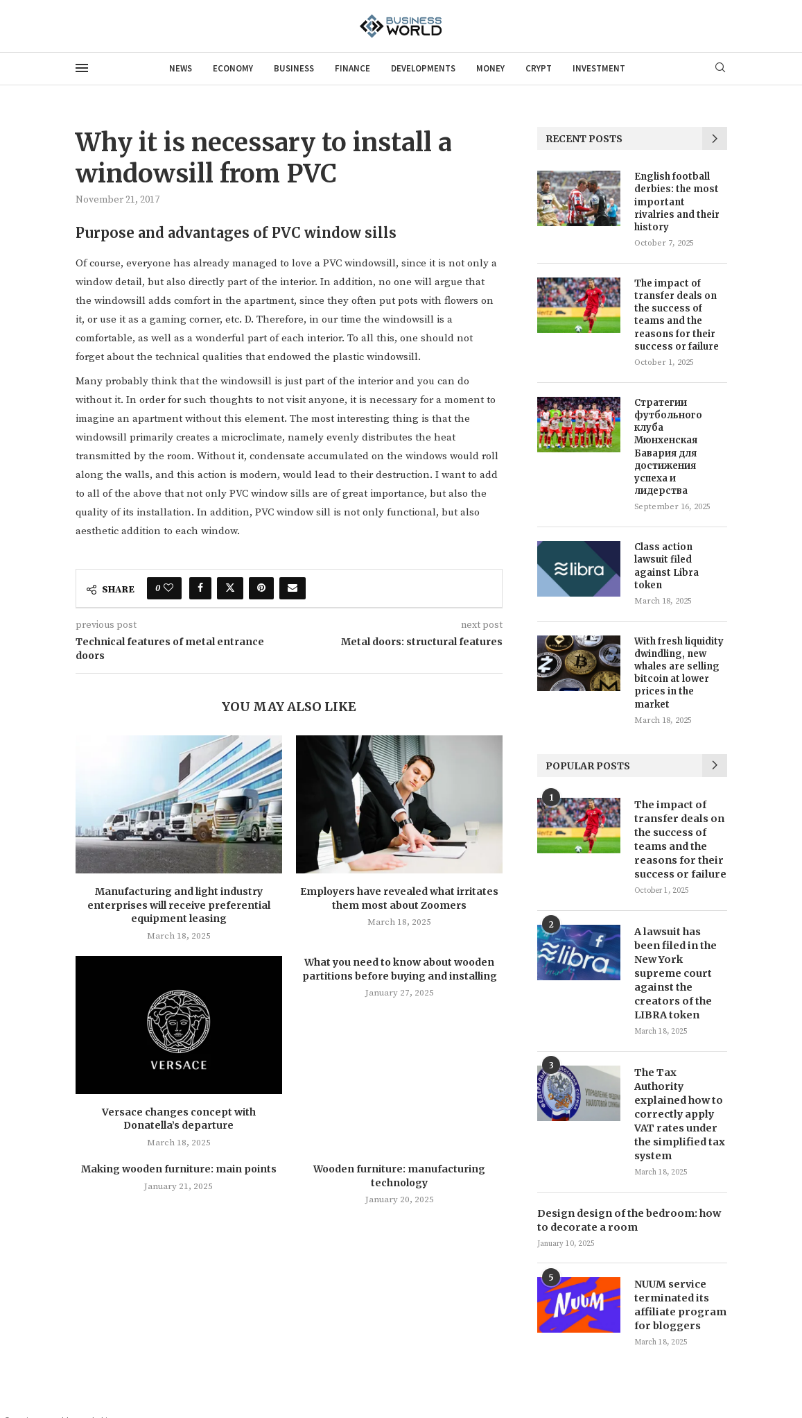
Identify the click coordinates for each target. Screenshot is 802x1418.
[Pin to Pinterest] (261, 588)
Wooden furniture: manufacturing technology (399, 1176)
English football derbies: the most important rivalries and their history (677, 202)
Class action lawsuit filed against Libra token (666, 566)
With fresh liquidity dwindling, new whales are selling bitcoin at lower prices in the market (679, 672)
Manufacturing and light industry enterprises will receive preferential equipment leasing (178, 905)
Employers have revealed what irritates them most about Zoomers (399, 898)
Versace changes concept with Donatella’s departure (179, 1119)
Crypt (538, 68)
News (180, 68)
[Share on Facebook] (200, 588)
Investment (599, 68)
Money (490, 68)
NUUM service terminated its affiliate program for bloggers (678, 1283)
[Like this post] (168, 588)
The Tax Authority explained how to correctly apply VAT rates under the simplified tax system (679, 1101)
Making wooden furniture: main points (179, 1169)
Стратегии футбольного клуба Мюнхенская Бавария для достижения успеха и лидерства (668, 447)
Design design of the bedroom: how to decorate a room (626, 1199)
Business (294, 68)
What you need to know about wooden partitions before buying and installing (399, 969)
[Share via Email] (292, 588)
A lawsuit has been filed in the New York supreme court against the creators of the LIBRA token (674, 970)
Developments (423, 68)
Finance (352, 68)
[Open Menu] (82, 68)
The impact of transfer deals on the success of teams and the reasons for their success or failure (676, 314)
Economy (233, 68)
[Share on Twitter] (230, 588)
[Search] (720, 68)
